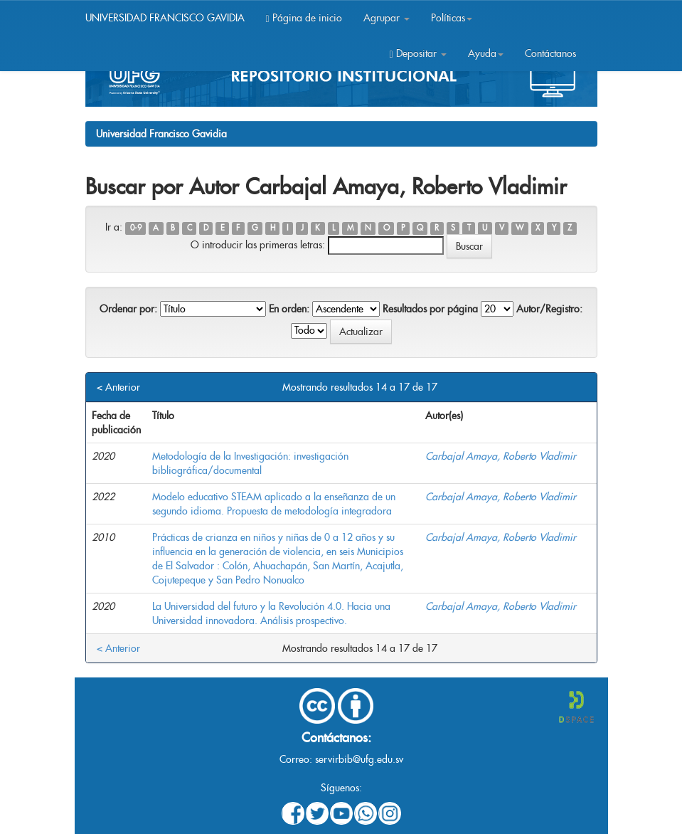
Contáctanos (550, 53)
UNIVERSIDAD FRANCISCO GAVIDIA (165, 17)
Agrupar (386, 17)
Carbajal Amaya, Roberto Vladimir (500, 456)
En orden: (289, 308)
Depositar (417, 53)
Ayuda (485, 53)
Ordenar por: (128, 308)
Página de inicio (304, 17)
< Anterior (118, 387)
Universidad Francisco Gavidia (161, 133)
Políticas (451, 17)
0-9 (136, 228)
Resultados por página (430, 308)
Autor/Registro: (549, 308)
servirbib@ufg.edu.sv (359, 759)
